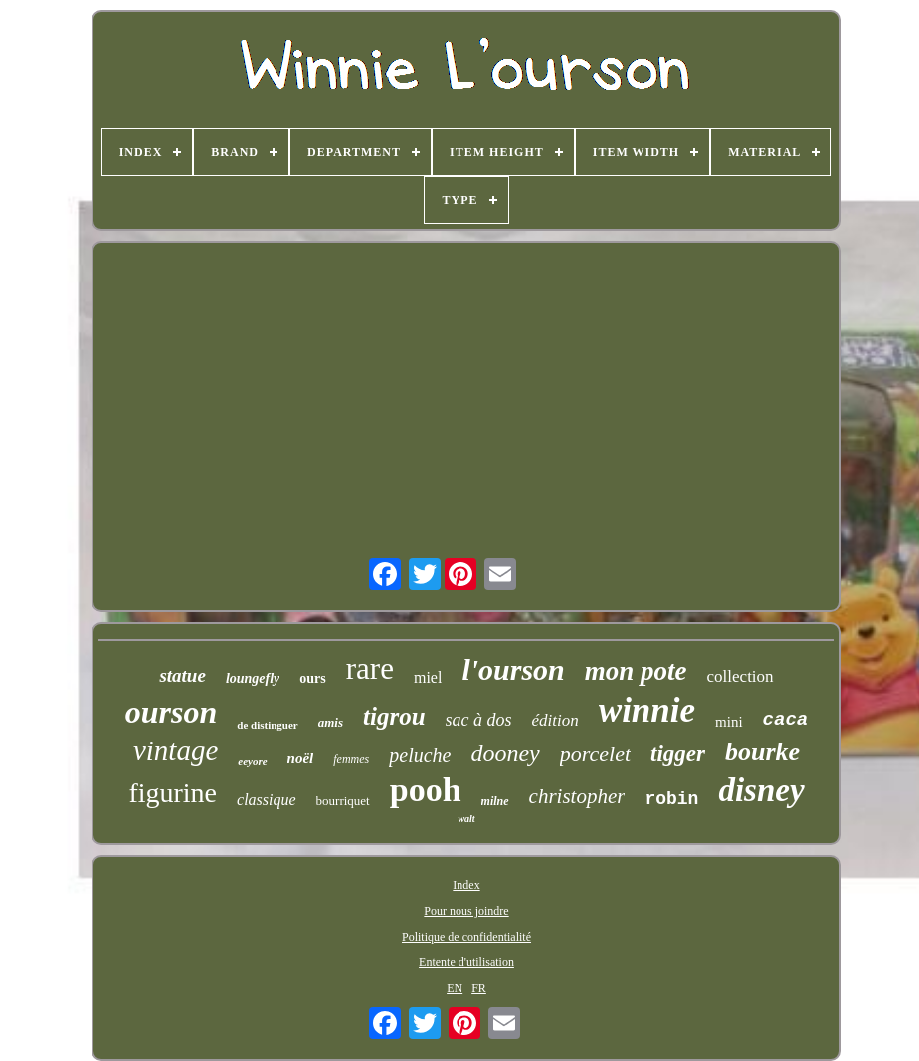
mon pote (636, 671)
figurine (172, 792)
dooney (504, 753)
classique (266, 799)
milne (495, 801)
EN (454, 988)
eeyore (252, 761)
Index (466, 885)
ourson (171, 712)
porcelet (595, 754)
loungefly (252, 678)
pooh (425, 789)
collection (740, 676)
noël (300, 758)
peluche (420, 755)
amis (330, 722)
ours (312, 678)
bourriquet (343, 800)
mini (729, 722)
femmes (351, 759)
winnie (647, 710)
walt (466, 818)
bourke (762, 752)
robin (671, 799)
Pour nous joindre (466, 911)
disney (761, 790)
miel (428, 677)
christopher (577, 796)
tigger (677, 754)
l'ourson (512, 669)
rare (370, 668)
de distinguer (267, 725)
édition (555, 720)
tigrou (394, 716)
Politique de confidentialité (466, 937)
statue (182, 675)
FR (478, 988)
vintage (175, 750)
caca (786, 720)
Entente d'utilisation (466, 962)
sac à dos (479, 720)
